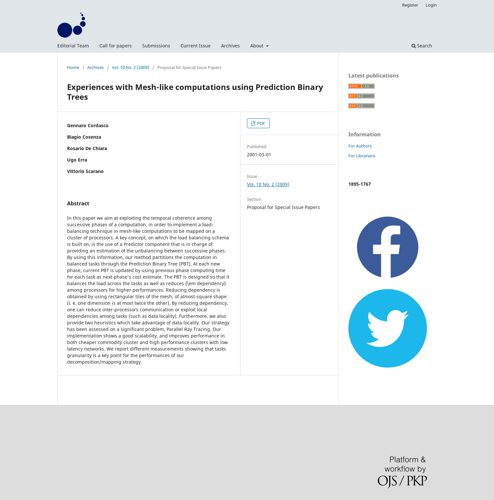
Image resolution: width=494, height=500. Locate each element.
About (257, 46)
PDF (260, 123)
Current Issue (196, 46)
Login (431, 5)
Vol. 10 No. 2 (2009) (130, 67)
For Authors (360, 146)
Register (410, 5)
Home (73, 67)
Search (422, 46)
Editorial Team (73, 46)
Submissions (156, 46)
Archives (230, 46)
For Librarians (361, 156)
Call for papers (115, 46)
